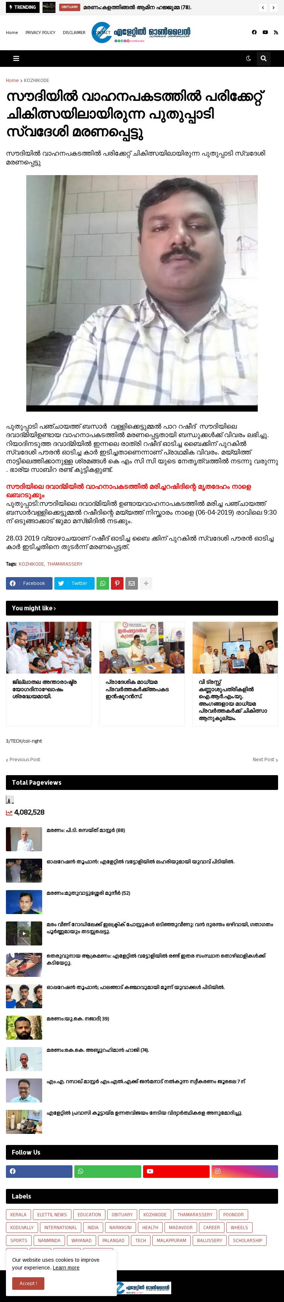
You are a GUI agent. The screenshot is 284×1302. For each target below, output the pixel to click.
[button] (262, 7)
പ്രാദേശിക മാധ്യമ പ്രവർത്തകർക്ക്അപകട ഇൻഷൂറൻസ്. (137, 689)
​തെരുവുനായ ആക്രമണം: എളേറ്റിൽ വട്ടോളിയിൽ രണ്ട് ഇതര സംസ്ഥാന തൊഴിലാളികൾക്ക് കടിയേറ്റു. (156, 959)
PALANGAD (113, 1240)
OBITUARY (122, 1214)
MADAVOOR (181, 1227)
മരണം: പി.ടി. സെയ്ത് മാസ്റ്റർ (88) (86, 830)
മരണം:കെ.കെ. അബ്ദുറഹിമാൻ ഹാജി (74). (98, 1050)
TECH (140, 1240)
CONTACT (102, 33)
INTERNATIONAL (60, 1227)
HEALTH (150, 1227)
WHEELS (239, 1227)
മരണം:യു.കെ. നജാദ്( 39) (78, 1019)
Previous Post (25, 760)
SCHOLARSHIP (247, 1240)
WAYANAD (81, 1240)
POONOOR (233, 1214)
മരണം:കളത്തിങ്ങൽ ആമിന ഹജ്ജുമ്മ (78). (137, 7)
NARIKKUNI (120, 1227)
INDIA (93, 1227)
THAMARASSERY (64, 564)
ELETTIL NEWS (52, 1214)
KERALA (18, 1214)
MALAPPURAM (171, 1240)
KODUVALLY (22, 1227)
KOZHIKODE (36, 80)
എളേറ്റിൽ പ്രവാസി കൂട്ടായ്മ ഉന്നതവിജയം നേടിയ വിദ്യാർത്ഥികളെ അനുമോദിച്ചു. (144, 1113)
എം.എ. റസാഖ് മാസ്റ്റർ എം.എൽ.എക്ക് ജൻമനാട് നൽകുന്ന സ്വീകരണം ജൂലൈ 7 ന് (146, 1081)
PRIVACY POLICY (40, 33)
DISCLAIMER (74, 33)
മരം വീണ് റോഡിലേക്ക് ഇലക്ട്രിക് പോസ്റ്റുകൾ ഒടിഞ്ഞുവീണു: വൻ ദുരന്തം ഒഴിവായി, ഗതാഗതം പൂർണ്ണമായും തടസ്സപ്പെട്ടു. (160, 928)
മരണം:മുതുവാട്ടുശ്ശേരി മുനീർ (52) (88, 893)
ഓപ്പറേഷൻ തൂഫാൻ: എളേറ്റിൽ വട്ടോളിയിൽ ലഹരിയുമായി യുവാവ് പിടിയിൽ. (140, 862)
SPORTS (18, 1240)
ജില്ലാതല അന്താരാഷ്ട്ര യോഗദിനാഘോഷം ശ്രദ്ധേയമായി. (44, 689)
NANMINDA (49, 1240)
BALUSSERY (209, 1240)
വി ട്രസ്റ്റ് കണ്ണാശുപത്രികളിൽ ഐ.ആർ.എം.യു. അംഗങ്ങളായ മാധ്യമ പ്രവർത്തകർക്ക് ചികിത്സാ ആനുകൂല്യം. (233, 700)
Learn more (66, 1268)
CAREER (211, 1227)
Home (12, 33)
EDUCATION (89, 1214)
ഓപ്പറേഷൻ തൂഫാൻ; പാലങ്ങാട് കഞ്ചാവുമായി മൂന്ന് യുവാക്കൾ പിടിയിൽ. (136, 987)
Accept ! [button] (28, 1283)
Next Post (263, 760)
